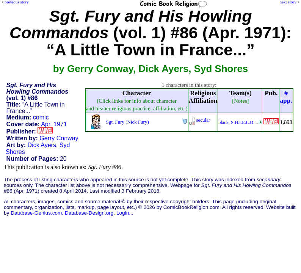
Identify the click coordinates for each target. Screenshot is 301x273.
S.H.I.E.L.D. (242, 122)
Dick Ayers (42, 145)
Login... (124, 213)
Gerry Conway (58, 138)
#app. (286, 96)
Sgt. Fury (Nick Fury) (127, 122)
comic (41, 117)
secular (203, 120)
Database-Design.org (89, 213)
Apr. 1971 (54, 124)
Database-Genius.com (36, 213)
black (223, 122)
